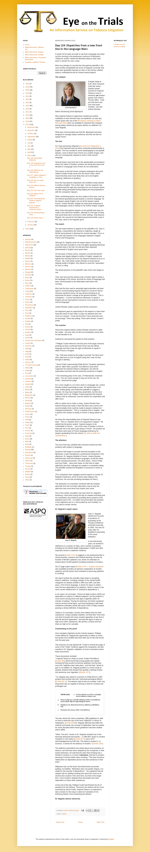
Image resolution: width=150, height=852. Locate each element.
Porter (27, 425)
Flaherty (28, 332)
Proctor (27, 430)
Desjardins (29, 308)
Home (80, 822)
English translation (96, 567)
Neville (27, 406)
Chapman (28, 294)
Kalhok (27, 368)
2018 (27, 109)
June (29, 146)
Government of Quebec (33, 340)
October (30, 133)
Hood (27, 354)
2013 (27, 124)
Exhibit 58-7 (79, 739)
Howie (27, 359)
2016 (27, 115)
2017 (27, 112)
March (29, 155)
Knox (27, 373)
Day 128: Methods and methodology (35, 171)
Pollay (27, 422)
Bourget (28, 272)
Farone (27, 327)
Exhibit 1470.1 (82, 567)
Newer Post (60, 822)
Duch (27, 313)
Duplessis (28, 316)
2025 (27, 87)
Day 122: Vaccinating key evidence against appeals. (36, 200)
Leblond (28, 384)
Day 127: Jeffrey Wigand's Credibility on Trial (36, 176)
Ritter (27, 441)
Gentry (27, 337)
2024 (27, 90)
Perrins (27, 414)
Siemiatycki (29, 452)
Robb (27, 444)
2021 (27, 99)
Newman (28, 409)
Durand (27, 318)
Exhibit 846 (69, 723)
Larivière (28, 381)
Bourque (28, 275)
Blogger (111, 839)
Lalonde (28, 379)
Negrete (64, 814)
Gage (27, 335)
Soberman (29, 458)
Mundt (27, 400)
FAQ (26, 324)
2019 (27, 105)
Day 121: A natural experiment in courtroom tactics (34, 207)
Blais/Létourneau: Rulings (34, 52)
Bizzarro (28, 266)
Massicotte (29, 395)
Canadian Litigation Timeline (35, 62)
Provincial (28, 433)
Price (27, 428)
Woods (27, 474)
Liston (27, 387)
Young (27, 477)
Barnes (27, 250)
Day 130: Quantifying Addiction (34, 159)
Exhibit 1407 (98, 744)
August (30, 140)
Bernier (27, 261)
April (29, 152)
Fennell (27, 329)
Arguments (29, 245)
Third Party (29, 463)
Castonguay (29, 288)
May (29, 149)
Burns (27, 283)
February (30, 221)
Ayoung (27, 247)
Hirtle (27, 348)
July (29, 143)
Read (27, 436)
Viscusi (27, 469)
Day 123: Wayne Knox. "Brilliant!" (35, 194)
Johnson (28, 362)
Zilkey (27, 480)
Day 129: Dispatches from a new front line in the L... (36, 165)
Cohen (27, 299)
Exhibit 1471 (85, 672)
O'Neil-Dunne (30, 411)
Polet (27, 420)
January (30, 225)
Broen (27, 277)
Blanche (28, 269)
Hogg (27, 351)
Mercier (27, 398)
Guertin (27, 343)
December (31, 127)
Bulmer (27, 280)
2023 (27, 93)
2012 (27, 229)
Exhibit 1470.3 (71, 555)
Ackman (28, 239)
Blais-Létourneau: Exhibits (34, 55)
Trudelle (28, 466)
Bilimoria (28, 264)
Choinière (28, 297)
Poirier (27, 417)
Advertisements (30, 242)
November (31, 130)
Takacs (27, 460)
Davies (27, 302)
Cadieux (28, 286)
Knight (27, 370)
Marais (27, 389)
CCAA (27, 291)
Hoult (27, 357)
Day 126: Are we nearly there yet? (35, 181)
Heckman (28, 346)
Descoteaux (29, 305)
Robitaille (28, 447)
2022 (27, 96)
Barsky (27, 256)
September (31, 136)
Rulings (27, 449)
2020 (27, 102)
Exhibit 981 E (61, 681)
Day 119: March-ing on (35, 218)
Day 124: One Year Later (36, 190)
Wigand (27, 471)
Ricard (27, 439)
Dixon (27, 310)
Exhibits (28, 321)
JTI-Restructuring (31, 365)
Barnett (27, 253)
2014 (27, 121)
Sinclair (27, 455)
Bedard (27, 258)
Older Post (100, 822)
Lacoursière (29, 376)
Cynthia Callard (68, 810)
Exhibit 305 (60, 661)
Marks (27, 392)
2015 (27, 118)
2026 (27, 84)
